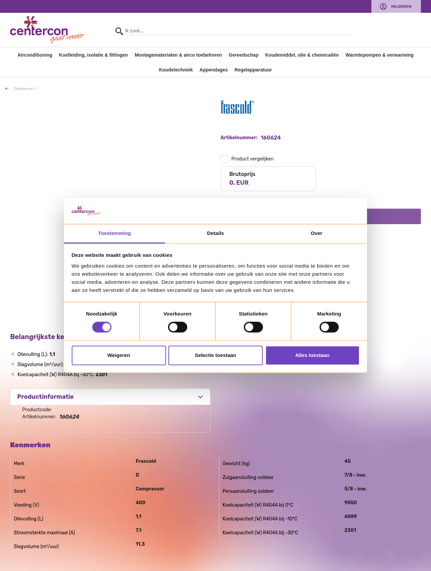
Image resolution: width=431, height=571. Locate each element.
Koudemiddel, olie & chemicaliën (302, 55)
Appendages (214, 69)
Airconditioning (35, 55)
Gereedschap (244, 55)
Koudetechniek (176, 69)
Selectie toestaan (215, 355)
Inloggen (401, 6)
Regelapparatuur (253, 69)
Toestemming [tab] (114, 233)
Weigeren (118, 355)
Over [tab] (317, 233)
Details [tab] (215, 233)
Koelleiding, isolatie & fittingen (93, 55)
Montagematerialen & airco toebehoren (178, 55)
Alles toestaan (312, 355)
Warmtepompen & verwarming (379, 55)
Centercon (24, 88)
